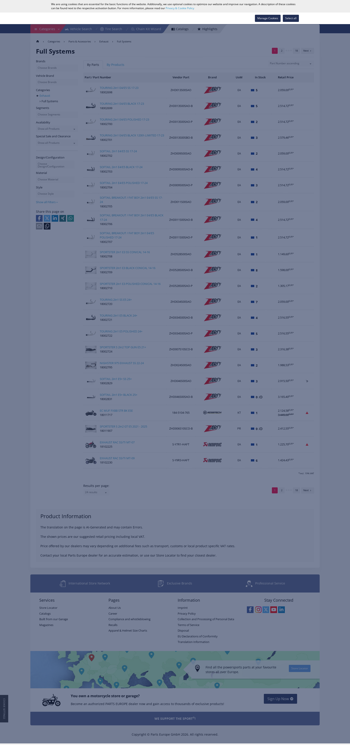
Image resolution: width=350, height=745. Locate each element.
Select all (290, 18)
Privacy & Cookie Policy (180, 8)
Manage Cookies (267, 18)
